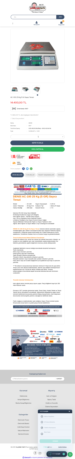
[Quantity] (37, 137)
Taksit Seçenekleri (46, 175)
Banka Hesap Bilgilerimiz (23, 403)
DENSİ (30, 123)
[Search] (37, 17)
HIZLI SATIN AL (38, 149)
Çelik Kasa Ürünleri (23, 427)
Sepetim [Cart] (61, 23)
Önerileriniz (63, 175)
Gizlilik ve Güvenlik (52, 403)
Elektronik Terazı (23, 420)
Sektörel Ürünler (23, 434)
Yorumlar (30, 175)
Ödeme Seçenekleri (51, 406)
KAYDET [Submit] (59, 379)
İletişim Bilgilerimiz (23, 399)
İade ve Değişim (51, 396)
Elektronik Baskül (23, 423)
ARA (60, 17)
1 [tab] (37, 95)
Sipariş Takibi (51, 399)
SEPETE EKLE (37, 143)
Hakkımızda (23, 396)
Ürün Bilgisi (17, 175)
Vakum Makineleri (23, 430)
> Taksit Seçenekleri (17, 118)
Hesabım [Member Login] (37, 24)
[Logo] (37, 7)
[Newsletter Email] (33, 379)
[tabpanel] (14, 89)
